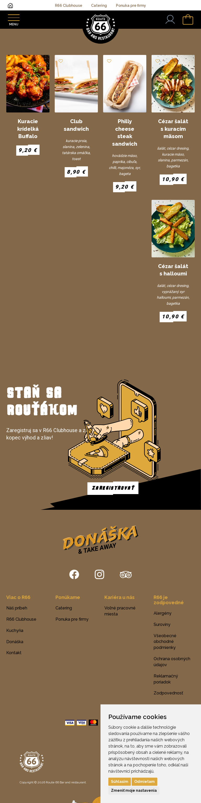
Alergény (162, 613)
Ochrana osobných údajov (172, 661)
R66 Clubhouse (68, 5)
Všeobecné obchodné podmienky (165, 641)
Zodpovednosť (168, 693)
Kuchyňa (14, 630)
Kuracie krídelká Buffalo (28, 128)
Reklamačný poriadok (166, 679)
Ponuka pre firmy (131, 5)
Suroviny (162, 624)
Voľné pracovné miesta (120, 611)
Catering (99, 5)
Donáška (14, 641)
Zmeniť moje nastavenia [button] (134, 790)
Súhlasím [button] (119, 781)
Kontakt (13, 652)
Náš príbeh (16, 608)
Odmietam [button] (144, 781)
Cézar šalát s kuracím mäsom (173, 128)
